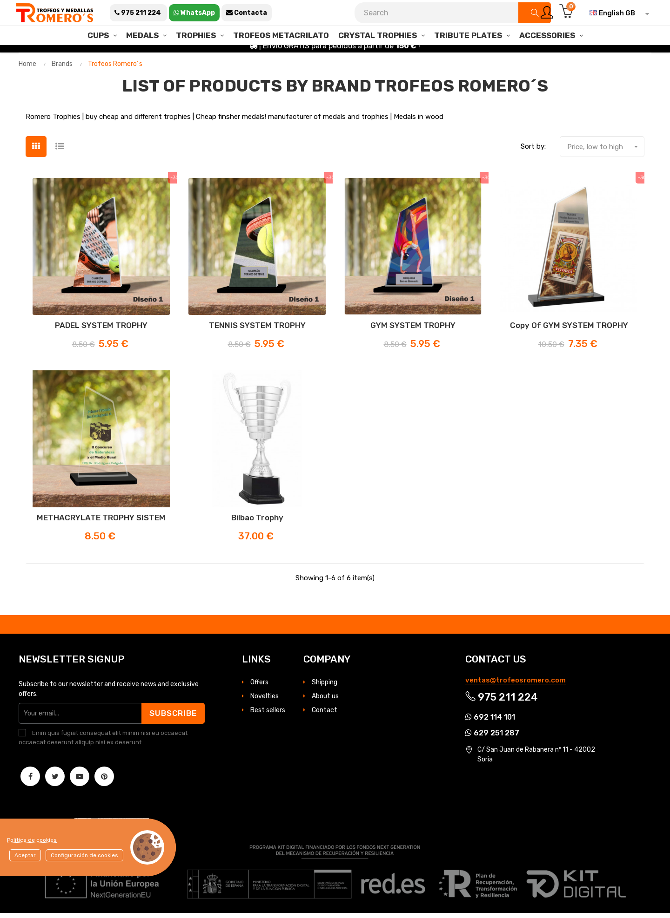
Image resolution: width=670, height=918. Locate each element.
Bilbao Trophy (257, 523)
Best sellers (267, 715)
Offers (259, 687)
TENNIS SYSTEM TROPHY (257, 330)
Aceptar (25, 855)
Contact (324, 715)
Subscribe (172, 718)
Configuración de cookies (84, 855)
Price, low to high (605, 152)
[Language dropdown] (617, 13)
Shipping (324, 687)
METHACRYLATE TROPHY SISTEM (101, 523)
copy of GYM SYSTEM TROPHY (569, 330)
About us (325, 701)
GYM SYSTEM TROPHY (413, 330)
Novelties (264, 701)
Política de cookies (32, 840)
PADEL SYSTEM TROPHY (101, 330)
